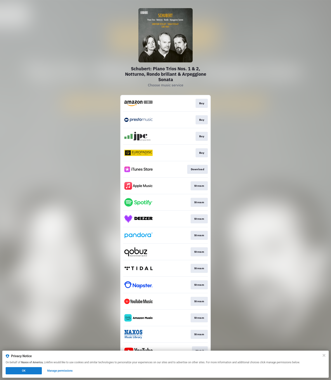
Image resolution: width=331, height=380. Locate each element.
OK (24, 370)
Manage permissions (60, 370)
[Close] (324, 355)
